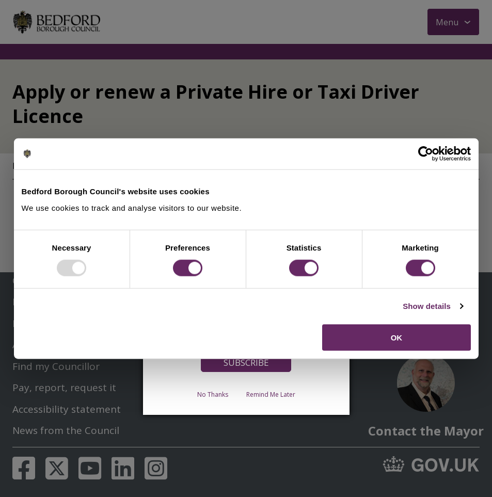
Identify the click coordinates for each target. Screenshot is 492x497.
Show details (427, 306)
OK (397, 337)
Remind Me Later (270, 394)
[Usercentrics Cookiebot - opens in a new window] (425, 154)
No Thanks (212, 394)
